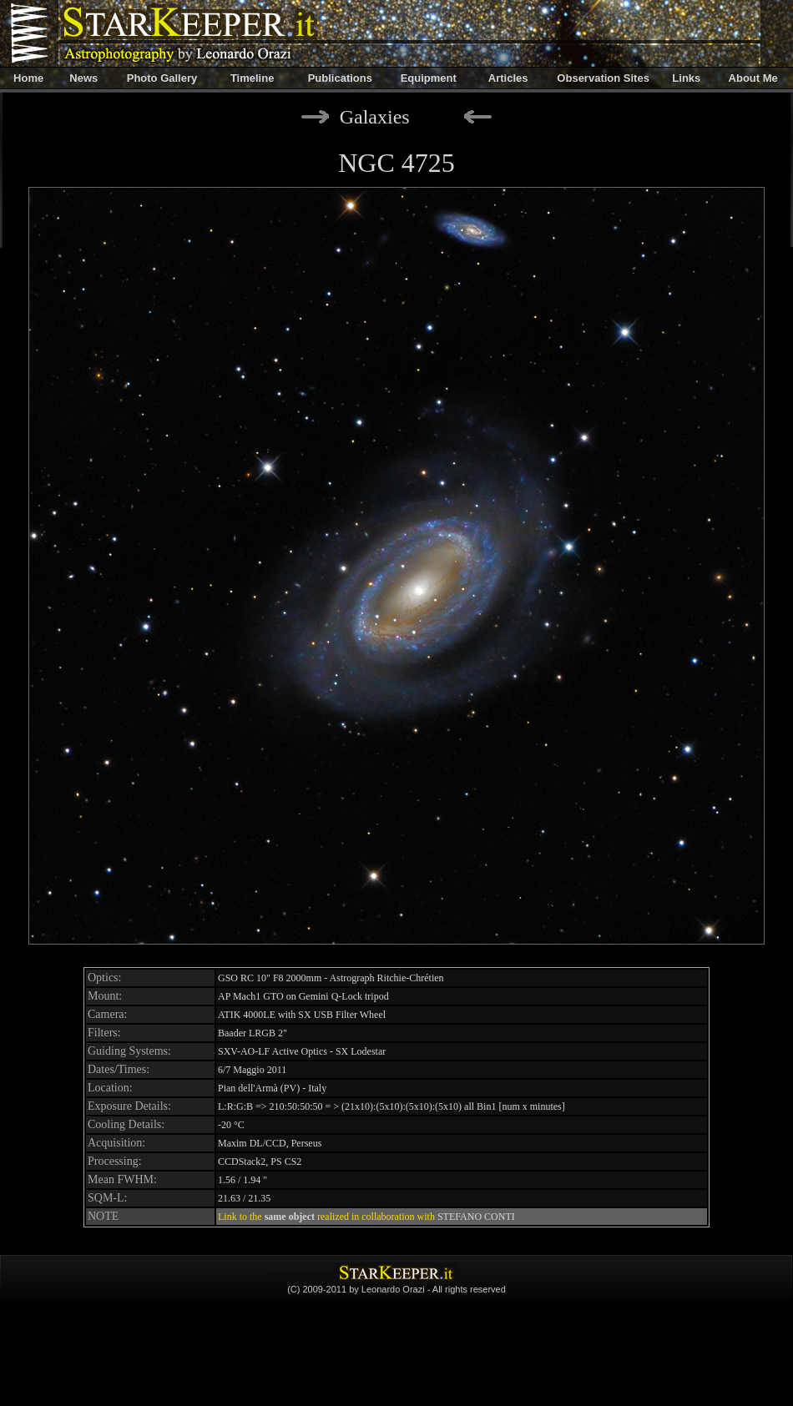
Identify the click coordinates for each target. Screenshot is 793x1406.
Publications (340, 78)
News (83, 78)
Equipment (429, 78)
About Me (753, 78)
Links (686, 78)
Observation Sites (603, 78)
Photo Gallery (162, 78)
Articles (508, 78)
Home (28, 78)
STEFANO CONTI (476, 1216)
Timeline (252, 78)
